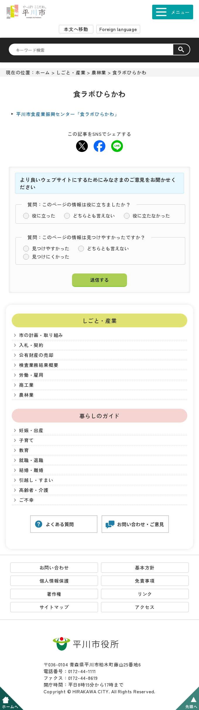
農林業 (99, 72)
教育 (24, 450)
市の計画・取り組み (41, 335)
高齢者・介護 (34, 490)
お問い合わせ (54, 567)
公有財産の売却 (36, 355)
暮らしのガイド (99, 416)
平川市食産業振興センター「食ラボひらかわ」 (67, 114)
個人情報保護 (54, 580)
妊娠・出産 (31, 430)
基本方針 (145, 567)
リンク (145, 594)
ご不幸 (26, 500)
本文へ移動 (76, 29)
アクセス (145, 607)
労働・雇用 (31, 375)
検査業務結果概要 (38, 365)
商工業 (26, 384)
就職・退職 (31, 460)
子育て (26, 440)
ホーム (42, 72)
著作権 (54, 594)
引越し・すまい (36, 480)
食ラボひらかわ (129, 72)
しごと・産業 (71, 72)
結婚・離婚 (31, 470)
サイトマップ (54, 607)
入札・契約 (31, 345)
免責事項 (145, 580)
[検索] (94, 49)
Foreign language (118, 29)
